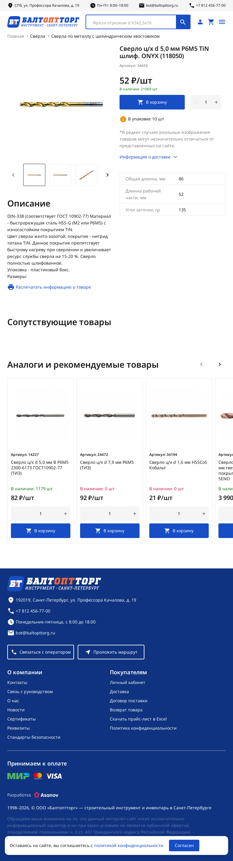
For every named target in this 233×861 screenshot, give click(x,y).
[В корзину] (40, 530)
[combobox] (138, 22)
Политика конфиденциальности (143, 728)
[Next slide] (107, 175)
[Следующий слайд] (220, 364)
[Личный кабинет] (200, 22)
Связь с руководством (30, 691)
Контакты (17, 682)
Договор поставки (128, 700)
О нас (13, 700)
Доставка (119, 691)
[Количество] (206, 102)
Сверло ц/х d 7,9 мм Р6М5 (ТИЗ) (107, 465)
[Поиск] (183, 22)
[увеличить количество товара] (216, 102)
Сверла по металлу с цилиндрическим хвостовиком (105, 36)
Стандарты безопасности (33, 737)
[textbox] (134, 23)
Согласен (184, 845)
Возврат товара (126, 710)
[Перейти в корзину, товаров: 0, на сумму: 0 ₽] (211, 22)
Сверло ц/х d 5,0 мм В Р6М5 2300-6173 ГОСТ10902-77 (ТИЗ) (40, 468)
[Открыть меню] (222, 22)
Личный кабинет (127, 682)
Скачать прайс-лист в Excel (138, 719)
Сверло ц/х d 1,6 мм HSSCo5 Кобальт (178, 465)
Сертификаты (21, 719)
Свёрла (37, 36)
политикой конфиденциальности (128, 845)
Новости (16, 710)
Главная (15, 36)
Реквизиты (18, 728)
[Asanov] (46, 795)
